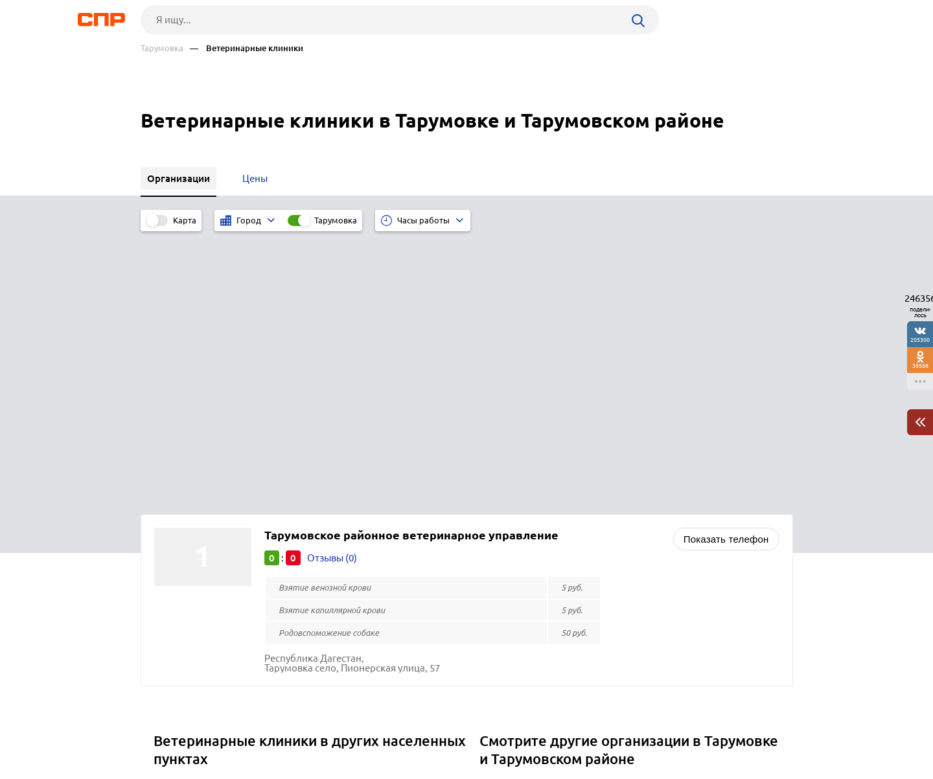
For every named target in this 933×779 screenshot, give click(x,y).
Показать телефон (726, 267)
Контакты (430, 731)
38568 (920, 365)
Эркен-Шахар (189, 530)
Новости (245, 731)
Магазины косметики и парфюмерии (568, 530)
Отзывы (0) (332, 285)
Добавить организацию (734, 730)
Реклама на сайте (336, 731)
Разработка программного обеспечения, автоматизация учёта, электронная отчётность (625, 583)
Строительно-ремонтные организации (572, 514)
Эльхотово (182, 546)
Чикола (175, 578)
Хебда (172, 514)
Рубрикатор (165, 731)
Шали (171, 562)
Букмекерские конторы (537, 562)
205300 (920, 339)
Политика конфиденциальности (314, 768)
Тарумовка (162, 48)
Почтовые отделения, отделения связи (572, 546)
